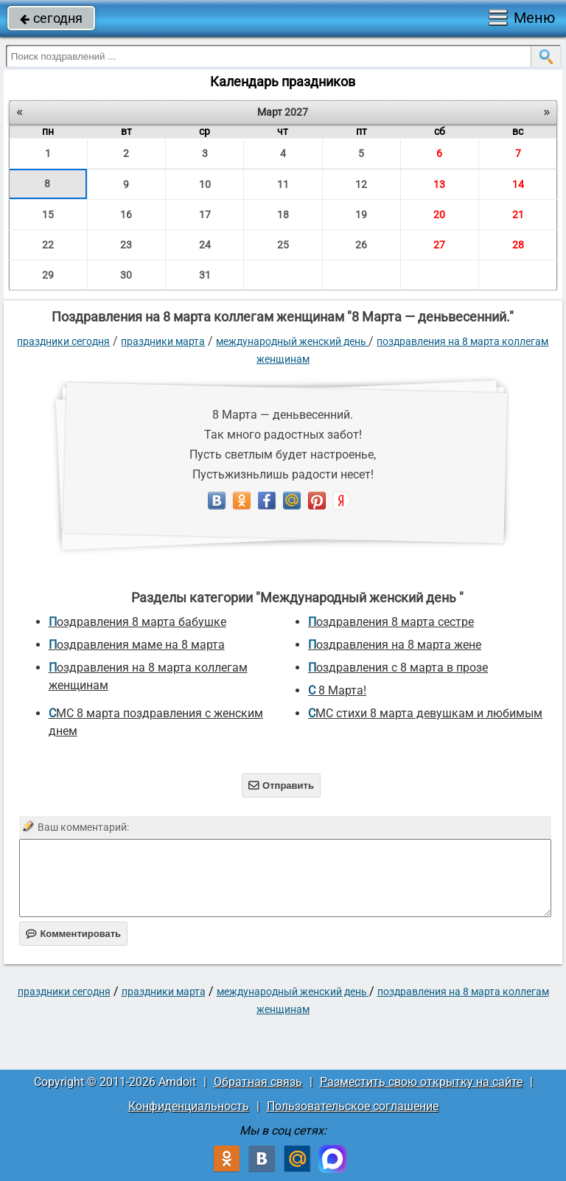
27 (439, 245)
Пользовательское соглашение (353, 1106)
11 (283, 184)
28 (518, 245)
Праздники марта (163, 341)
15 (48, 214)
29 (48, 275)
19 (361, 214)
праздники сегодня (63, 341)
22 (48, 245)
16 (126, 214)
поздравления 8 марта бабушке (137, 622)
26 (361, 245)
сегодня (51, 18)
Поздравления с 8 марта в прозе (398, 668)
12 (361, 184)
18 (283, 214)
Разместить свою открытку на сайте (421, 1082)
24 (205, 245)
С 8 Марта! (337, 690)
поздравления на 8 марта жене (394, 645)
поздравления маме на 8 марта (137, 645)
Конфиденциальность (188, 1106)
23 (126, 245)
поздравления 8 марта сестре (391, 622)
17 (205, 214)
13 (439, 184)
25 (283, 245)
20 (439, 214)
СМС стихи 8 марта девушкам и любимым (425, 713)
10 (205, 184)
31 (205, 275)
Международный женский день (292, 341)
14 (518, 184)
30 (126, 275)
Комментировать (73, 933)
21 (518, 214)
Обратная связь (258, 1082)
